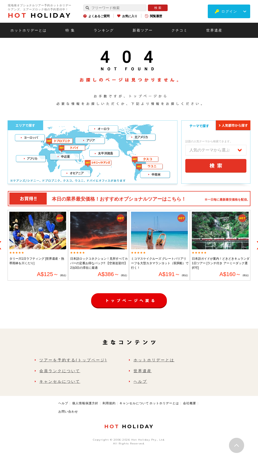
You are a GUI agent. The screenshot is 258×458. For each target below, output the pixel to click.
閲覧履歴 (156, 16)
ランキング (104, 30)
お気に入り (129, 16)
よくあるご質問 (99, 16)
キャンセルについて (59, 381)
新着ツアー (143, 30)
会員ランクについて (59, 371)
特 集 (70, 30)
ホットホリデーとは (28, 30)
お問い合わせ (68, 411)
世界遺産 (214, 30)
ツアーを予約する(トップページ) (73, 360)
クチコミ (179, 30)
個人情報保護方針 (85, 403)
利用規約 (109, 403)
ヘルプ (140, 381)
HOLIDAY (39, 15)
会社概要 (189, 403)
